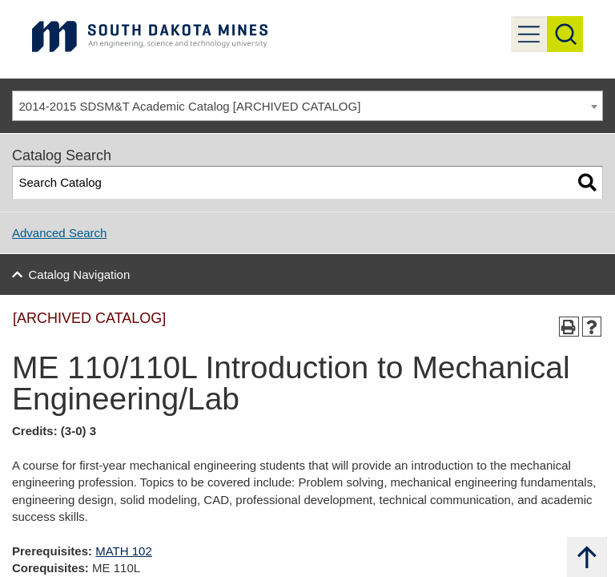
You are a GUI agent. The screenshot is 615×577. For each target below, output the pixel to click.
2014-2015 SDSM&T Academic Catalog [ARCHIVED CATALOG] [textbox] (190, 106)
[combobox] (307, 106)
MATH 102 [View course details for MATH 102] (123, 551)
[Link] (149, 35)
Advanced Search (59, 233)
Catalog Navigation (80, 274)
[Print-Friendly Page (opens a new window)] (569, 327)
